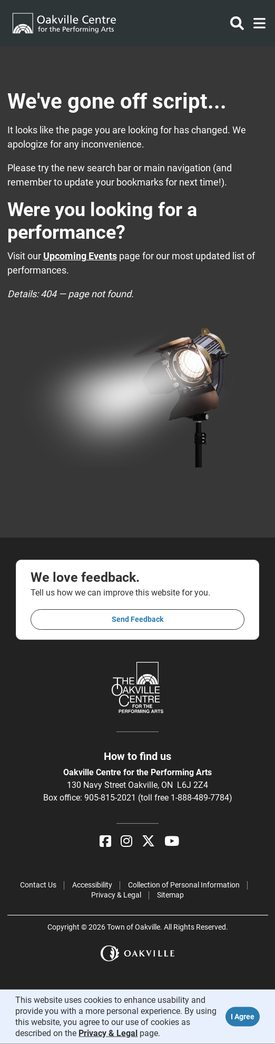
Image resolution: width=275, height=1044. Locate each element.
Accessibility (92, 885)
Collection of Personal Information (184, 885)
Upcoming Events (80, 255)
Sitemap (170, 895)
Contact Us (38, 885)
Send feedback (137, 619)
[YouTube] (171, 841)
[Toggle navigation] (256, 23)
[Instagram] (126, 841)
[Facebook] (105, 841)
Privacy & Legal (116, 895)
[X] (148, 841)
